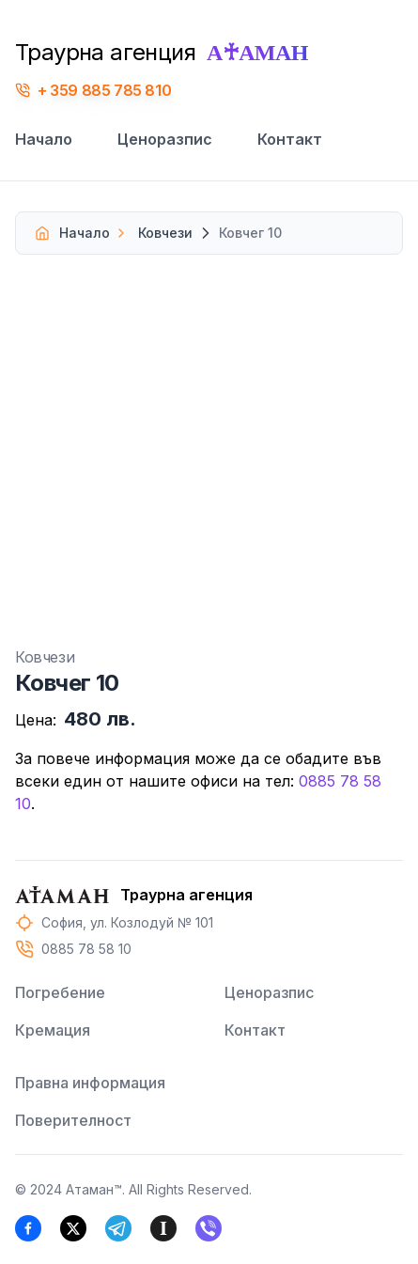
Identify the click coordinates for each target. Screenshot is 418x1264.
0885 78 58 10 (86, 949)
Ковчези (153, 233)
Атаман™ (94, 1189)
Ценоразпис (164, 139)
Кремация (52, 1030)
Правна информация (90, 1082)
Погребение (60, 992)
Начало (43, 139)
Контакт (289, 139)
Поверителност (73, 1120)
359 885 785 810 (110, 90)
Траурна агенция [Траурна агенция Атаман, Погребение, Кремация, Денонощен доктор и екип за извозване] (161, 52)
